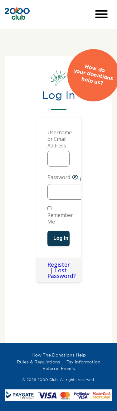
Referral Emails (58, 368)
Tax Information (83, 361)
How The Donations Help (59, 354)
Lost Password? (61, 273)
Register (58, 264)
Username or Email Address (58, 139)
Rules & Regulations (38, 361)
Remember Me (60, 215)
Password (58, 177)
